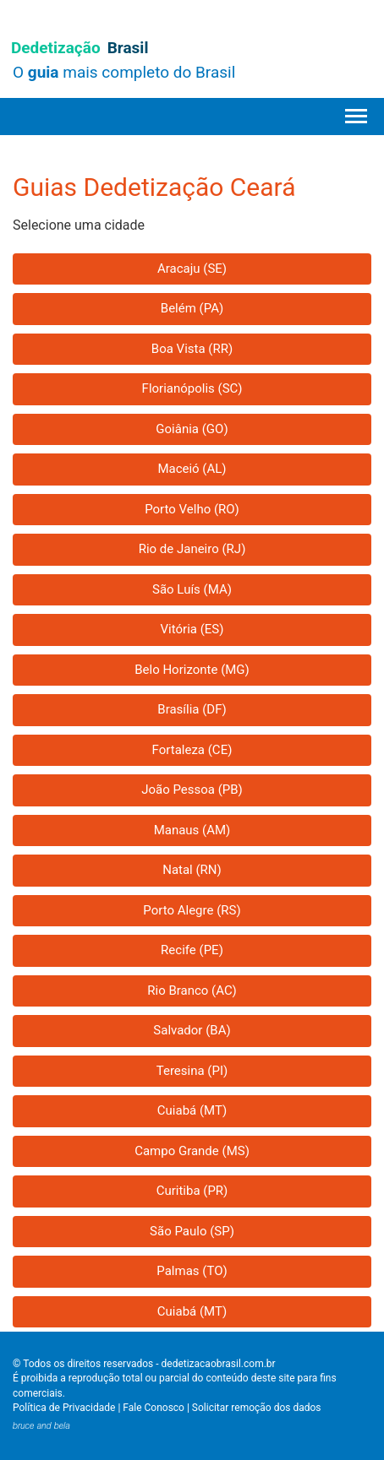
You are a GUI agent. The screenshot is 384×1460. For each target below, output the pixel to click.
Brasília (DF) (191, 709)
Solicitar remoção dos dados (256, 1408)
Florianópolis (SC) (192, 388)
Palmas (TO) (191, 1270)
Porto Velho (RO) (192, 509)
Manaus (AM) (192, 830)
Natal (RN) (192, 869)
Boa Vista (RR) (192, 348)
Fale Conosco (153, 1408)
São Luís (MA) (192, 589)
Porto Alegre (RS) (191, 910)
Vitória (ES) (192, 629)
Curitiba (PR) (192, 1190)
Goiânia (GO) (192, 429)
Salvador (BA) (191, 1030)
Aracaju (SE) (192, 268)
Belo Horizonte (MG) (192, 669)
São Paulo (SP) (192, 1231)
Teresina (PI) (192, 1070)
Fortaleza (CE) (192, 749)
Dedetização (79, 47)
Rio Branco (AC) (192, 990)
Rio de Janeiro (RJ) (192, 548)
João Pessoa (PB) (192, 789)
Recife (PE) (192, 950)
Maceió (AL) (191, 468)
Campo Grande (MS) (192, 1151)
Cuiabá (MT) (192, 1110)
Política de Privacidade (64, 1408)
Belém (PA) (192, 308)
